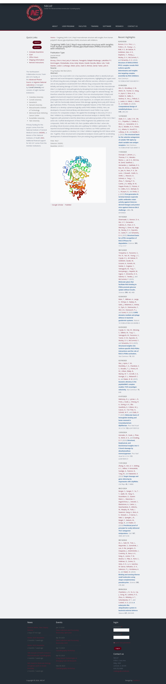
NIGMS (41, 133)
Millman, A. (129, 299)
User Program (68, 26)
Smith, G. (134, 173)
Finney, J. (131, 55)
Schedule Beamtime (36, 52)
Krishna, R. (122, 99)
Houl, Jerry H (66, 60)
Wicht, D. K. (125, 438)
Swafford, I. (130, 162)
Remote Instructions (36, 62)
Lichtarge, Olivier (69, 66)
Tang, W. (122, 474)
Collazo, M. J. (133, 407)
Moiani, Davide (84, 63)
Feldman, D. (123, 561)
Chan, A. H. (131, 225)
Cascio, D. (122, 410)
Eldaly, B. (130, 371)
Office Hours (33, 57)
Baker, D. (127, 104)
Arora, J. (128, 168)
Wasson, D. (130, 176)
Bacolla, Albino (95, 63)
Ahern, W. (122, 91)
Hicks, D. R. (123, 564)
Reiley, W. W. (132, 184)
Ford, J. (121, 402)
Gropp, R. (122, 523)
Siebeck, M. (130, 520)
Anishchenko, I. (133, 551)
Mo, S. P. (122, 222)
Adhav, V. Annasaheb (130, 468)
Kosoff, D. (133, 129)
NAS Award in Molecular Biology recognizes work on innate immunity (39, 665)
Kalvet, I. (131, 101)
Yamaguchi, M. (124, 269)
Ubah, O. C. (123, 119)
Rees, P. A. (130, 170)
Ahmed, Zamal (92, 66)
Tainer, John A (103, 66)
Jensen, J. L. (132, 155)
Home (52, 37)
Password (117, 634)
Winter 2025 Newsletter (35, 638)
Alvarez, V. (122, 559)
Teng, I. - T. (131, 178)
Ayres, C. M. (127, 363)
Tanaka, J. (130, 277)
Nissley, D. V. (122, 57)
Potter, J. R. (122, 47)
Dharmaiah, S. (124, 219)
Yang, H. (131, 494)
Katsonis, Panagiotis (79, 60)
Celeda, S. (135, 121)
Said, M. (126, 543)
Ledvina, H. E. (132, 595)
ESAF (31, 55)
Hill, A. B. (122, 310)
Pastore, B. (131, 471)
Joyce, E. (124, 93)
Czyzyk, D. (122, 330)
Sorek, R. (125, 312)
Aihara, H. (125, 129)
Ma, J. (121, 363)
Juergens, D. (131, 548)
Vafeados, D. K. (131, 567)
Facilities (82, 26)
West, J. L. (122, 124)
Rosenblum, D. (124, 496)
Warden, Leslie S (56, 66)
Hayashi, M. (133, 271)
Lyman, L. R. (134, 399)
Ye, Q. (133, 592)
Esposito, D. (133, 338)
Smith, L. (122, 176)
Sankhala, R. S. (134, 165)
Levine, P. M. (129, 556)
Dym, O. (124, 307)
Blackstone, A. (124, 504)
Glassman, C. (130, 499)
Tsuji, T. (133, 269)
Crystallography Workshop (65, 650)
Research (119, 26)
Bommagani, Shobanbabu (59, 63)
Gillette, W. (124, 333)
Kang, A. (129, 512)
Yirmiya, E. (124, 302)
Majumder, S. (123, 545)
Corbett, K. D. (123, 603)
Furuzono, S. (133, 253)
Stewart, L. (124, 515)
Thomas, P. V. (123, 157)
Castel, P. (124, 233)
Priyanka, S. (126, 121)
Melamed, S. (129, 305)
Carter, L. (133, 504)
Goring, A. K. (125, 404)
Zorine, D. (131, 561)
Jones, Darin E (81, 66)
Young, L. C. (131, 47)
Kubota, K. (122, 277)
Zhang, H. (122, 466)
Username (117, 627)
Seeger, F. (130, 491)
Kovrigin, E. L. (123, 376)
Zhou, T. (122, 181)
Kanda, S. (122, 266)
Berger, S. (122, 491)
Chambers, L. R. (124, 592)
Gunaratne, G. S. (132, 124)
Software (107, 26)
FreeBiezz (136, 680)
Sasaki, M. (129, 261)
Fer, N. (121, 255)
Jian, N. (123, 170)
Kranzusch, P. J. (131, 310)
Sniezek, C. (134, 502)
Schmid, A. (122, 178)
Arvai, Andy (74, 63)
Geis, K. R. (129, 52)
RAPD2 (37, 42)
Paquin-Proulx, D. (125, 186)
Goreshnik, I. (133, 545)
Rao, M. (121, 168)
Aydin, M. (124, 494)
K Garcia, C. (133, 515)
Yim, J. (129, 99)
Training (94, 26)
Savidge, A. (122, 471)
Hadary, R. (132, 302)
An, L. (121, 543)
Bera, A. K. (131, 93)
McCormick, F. (133, 57)
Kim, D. (121, 88)
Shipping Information (36, 60)
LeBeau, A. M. (124, 132)
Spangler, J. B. (130, 517)
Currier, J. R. (123, 184)
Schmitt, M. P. (123, 412)
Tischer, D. (130, 91)
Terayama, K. (123, 253)
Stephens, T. (122, 55)
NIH (42, 138)
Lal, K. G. (129, 160)
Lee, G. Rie (122, 548)
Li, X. (129, 564)
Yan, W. (127, 255)
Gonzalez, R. (123, 435)
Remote (37, 47)
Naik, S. (121, 517)
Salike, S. (130, 96)
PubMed (68, 205)
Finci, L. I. (132, 44)
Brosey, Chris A (55, 60)
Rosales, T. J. (125, 369)
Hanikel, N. (122, 96)
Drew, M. (131, 227)
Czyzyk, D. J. (123, 258)
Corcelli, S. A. (133, 374)
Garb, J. (121, 305)
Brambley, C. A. (124, 366)
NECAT (48, 6)
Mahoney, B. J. (124, 399)
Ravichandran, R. (124, 507)
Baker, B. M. (128, 379)
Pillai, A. (129, 559)
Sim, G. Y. (129, 466)
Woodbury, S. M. (130, 88)
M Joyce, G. (125, 191)
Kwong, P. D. (130, 181)
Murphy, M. (125, 509)
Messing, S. (123, 227)
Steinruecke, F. (133, 307)
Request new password (121, 643)
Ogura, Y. (122, 274)
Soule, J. (127, 402)
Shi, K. (121, 127)
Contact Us (133, 26)
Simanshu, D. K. (127, 60)
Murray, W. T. (123, 374)
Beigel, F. (122, 520)
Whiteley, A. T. (131, 597)
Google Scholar (57, 205)
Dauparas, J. (123, 551)
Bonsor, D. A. (123, 44)
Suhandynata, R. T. (125, 600)
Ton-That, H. (131, 410)
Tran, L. (132, 543)
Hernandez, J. (123, 165)
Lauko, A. (123, 101)
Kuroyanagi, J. (123, 271)
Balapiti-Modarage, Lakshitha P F (99, 60)
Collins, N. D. (125, 189)
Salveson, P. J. (123, 569)
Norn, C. (136, 559)
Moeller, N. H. (129, 127)
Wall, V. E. (121, 49)
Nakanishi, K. (133, 474)
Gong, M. (123, 595)
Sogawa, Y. (130, 266)
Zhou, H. (122, 597)
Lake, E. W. (131, 119)
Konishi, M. (131, 263)
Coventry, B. (123, 553)
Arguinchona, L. (124, 502)
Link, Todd (105, 63)
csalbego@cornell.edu (121, 671)
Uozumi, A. (122, 263)
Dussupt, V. (123, 155)
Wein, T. (121, 299)
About (55, 26)
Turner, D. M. (123, 338)
